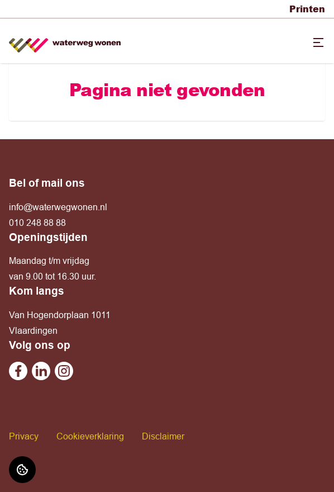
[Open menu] (318, 42)
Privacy (24, 436)
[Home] (65, 41)
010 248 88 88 (37, 222)
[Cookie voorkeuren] (22, 469)
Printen (307, 8)
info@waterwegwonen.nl (58, 207)
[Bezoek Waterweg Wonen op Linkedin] (41, 371)
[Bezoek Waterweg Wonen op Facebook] (18, 371)
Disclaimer (163, 436)
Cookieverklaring (90, 436)
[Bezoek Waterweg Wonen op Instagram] (64, 371)
